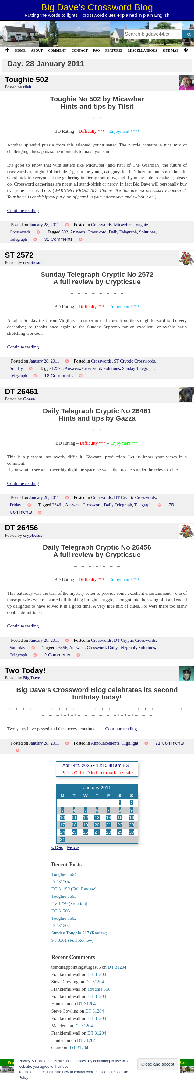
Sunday (16, 368)
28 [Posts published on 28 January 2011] (108, 832)
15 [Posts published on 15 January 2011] (119, 817)
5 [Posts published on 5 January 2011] (85, 810)
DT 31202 (60, 925)
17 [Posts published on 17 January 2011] (62, 824)
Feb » (73, 847)
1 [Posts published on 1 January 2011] (120, 802)
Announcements (105, 743)
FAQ (96, 50)
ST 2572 (19, 255)
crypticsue (32, 262)
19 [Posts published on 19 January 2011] (85, 824)
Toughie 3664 (64, 874)
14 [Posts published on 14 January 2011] (108, 817)
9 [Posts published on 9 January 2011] (131, 810)
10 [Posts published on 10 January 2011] (62, 817)
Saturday (17, 647)
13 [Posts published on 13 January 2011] (97, 817)
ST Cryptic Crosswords (134, 361)
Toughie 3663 (64, 896)
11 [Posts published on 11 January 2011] (74, 817)
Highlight (130, 743)
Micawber (123, 224)
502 (65, 231)
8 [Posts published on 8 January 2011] (120, 810)
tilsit (27, 87)
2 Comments (57, 654)
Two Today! (25, 670)
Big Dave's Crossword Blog (97, 7)
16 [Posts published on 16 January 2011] (131, 817)
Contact (80, 50)
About (37, 50)
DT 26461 (21, 391)
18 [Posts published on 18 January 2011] (74, 824)
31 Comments (58, 239)
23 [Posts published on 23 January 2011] (131, 824)
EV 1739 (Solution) (69, 903)
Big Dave (31, 677)
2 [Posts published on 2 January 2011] (131, 802)
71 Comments (169, 743)
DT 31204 (60, 881)
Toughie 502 (26, 79)
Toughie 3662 (64, 918)
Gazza (29, 398)
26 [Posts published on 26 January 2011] (85, 832)
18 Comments (58, 375)
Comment (57, 50)
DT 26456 (21, 528)
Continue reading (23, 210)
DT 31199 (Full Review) (74, 889)
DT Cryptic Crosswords (135, 497)
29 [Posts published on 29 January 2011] (119, 832)
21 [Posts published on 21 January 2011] (108, 824)
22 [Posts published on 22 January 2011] (119, 824)
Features (114, 50)
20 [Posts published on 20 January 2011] (97, 824)
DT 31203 (60, 910)
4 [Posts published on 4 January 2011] (74, 810)
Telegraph (18, 239)
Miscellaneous (142, 50)
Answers (77, 231)
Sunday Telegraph (138, 368)
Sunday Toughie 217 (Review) (79, 932)
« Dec (57, 847)
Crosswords (101, 224)
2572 (58, 368)
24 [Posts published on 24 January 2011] (62, 832)
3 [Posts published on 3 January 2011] (62, 810)
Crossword (96, 231)
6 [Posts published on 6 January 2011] (97, 810)
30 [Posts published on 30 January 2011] (131, 832)
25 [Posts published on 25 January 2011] (74, 832)
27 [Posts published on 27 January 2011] (97, 832)
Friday (15, 504)
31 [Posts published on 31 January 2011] (62, 839)
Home (20, 50)
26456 (61, 647)
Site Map (170, 50)
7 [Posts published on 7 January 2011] (108, 810)
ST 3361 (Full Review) (72, 940)
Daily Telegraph (123, 231)
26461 (57, 504)
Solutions (147, 231)
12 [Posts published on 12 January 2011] (85, 817)
